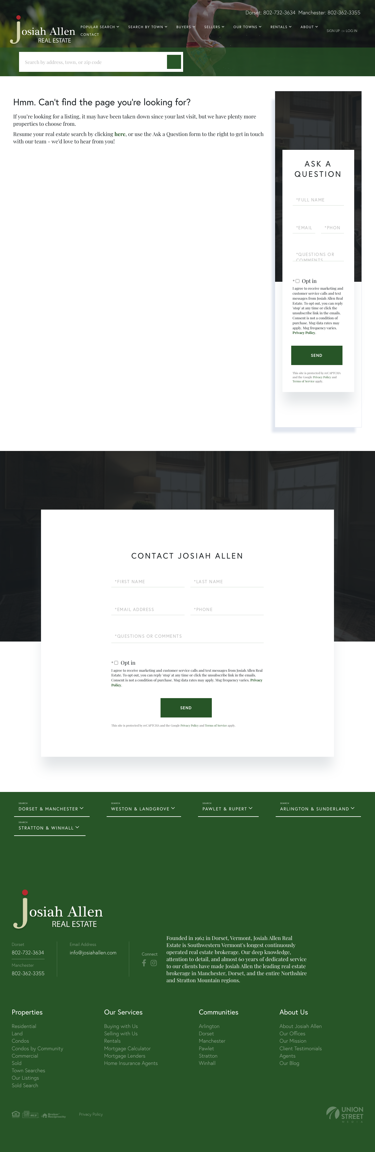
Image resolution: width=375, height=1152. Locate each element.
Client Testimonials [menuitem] (300, 1048)
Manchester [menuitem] (212, 1040)
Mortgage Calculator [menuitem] (127, 1048)
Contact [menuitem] (90, 35)
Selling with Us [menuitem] (120, 1033)
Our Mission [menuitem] (292, 1040)
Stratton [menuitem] (208, 1055)
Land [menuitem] (17, 1033)
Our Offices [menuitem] (292, 1033)
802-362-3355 (344, 12)
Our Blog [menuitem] (289, 1063)
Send (317, 355)
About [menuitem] (307, 27)
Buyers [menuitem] (183, 27)
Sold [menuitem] (17, 1063)
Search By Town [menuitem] (145, 27)
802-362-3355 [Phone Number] (28, 973)
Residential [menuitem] (24, 1026)
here (120, 134)
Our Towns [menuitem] (245, 27)
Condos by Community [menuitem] (37, 1048)
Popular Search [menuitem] (98, 27)
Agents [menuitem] (287, 1055)
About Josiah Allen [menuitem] (300, 1026)
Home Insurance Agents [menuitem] (131, 1063)
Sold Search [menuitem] (25, 1085)
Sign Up (333, 30)
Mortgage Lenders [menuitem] (124, 1055)
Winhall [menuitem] (207, 1063)
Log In (351, 30)
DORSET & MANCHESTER (48, 809)
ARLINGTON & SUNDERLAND (314, 809)
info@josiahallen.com (93, 952)
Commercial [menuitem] (25, 1055)
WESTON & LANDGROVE (140, 809)
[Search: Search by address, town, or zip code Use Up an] (95, 62)
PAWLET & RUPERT (224, 809)
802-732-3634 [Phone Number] (28, 952)
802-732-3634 (279, 12)
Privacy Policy (304, 332)
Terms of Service (304, 381)
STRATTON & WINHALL (46, 828)
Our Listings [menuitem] (25, 1077)
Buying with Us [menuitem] (121, 1026)
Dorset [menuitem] (206, 1033)
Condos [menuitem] (20, 1040)
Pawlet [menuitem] (206, 1048)
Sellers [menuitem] (212, 27)
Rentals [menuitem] (278, 27)
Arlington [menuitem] (209, 1026)
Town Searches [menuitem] (28, 1070)
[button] (174, 62)
